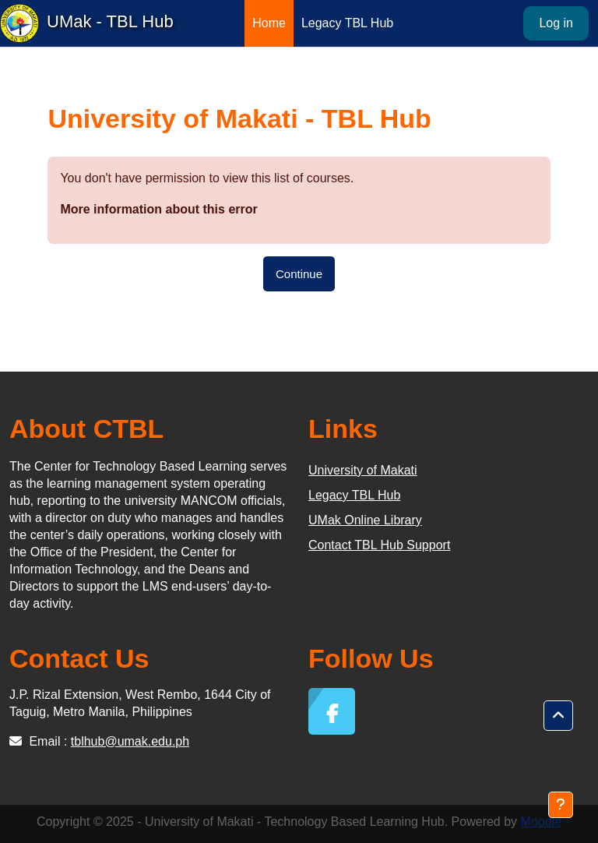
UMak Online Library (365, 520)
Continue (299, 273)
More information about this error (158, 209)
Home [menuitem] (269, 23)
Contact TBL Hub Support (379, 545)
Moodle (541, 821)
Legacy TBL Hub (354, 495)
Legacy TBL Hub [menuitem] (347, 23)
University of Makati (362, 470)
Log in (556, 23)
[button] (558, 716)
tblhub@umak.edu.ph (130, 741)
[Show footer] (560, 805)
